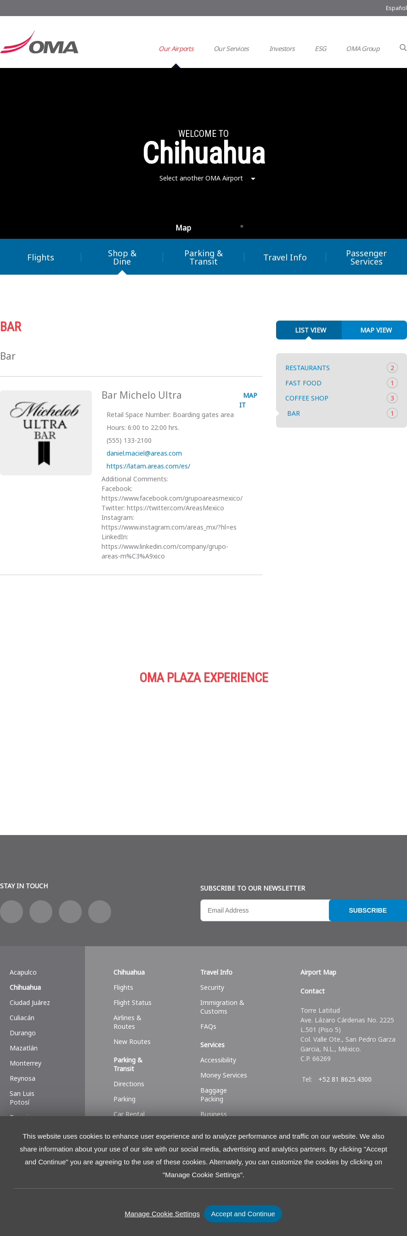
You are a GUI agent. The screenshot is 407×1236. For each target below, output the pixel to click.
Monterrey (25, 1063)
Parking (221, 743)
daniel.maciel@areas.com (143, 453)
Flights (123, 987)
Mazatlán (24, 1048)
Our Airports (175, 48)
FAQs (208, 1026)
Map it (248, 400)
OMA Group (362, 48)
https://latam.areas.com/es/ (147, 466)
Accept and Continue (243, 1214)
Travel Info (285, 257)
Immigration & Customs (222, 1007)
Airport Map (318, 972)
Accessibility (218, 1059)
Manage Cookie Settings (162, 1214)
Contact (312, 991)
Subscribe (368, 910)
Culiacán (22, 1017)
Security (212, 987)
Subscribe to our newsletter (252, 888)
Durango (23, 1032)
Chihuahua (25, 987)
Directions (128, 1083)
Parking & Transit (203, 257)
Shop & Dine (122, 257)
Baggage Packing (213, 1094)
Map (183, 228)
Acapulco (23, 972)
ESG (320, 48)
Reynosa (22, 1078)
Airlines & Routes (127, 1022)
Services (367, 743)
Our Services (231, 48)
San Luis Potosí (22, 1097)
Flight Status (132, 1002)
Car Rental (129, 1114)
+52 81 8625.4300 (345, 1079)
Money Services (223, 1075)
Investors (282, 48)
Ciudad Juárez (30, 1002)
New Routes (132, 1041)
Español (396, 8)
